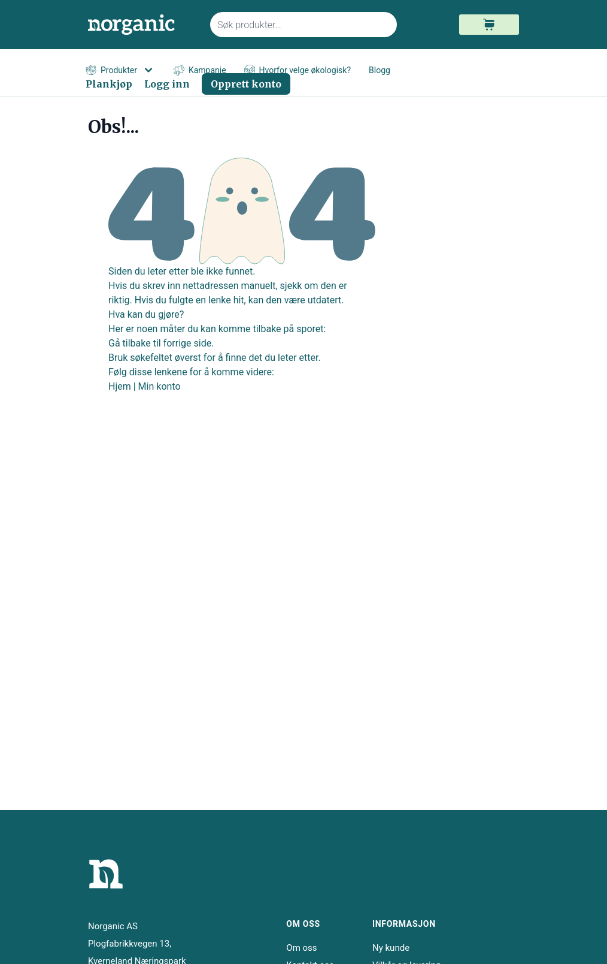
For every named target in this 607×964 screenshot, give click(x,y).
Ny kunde (390, 947)
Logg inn (167, 84)
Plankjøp (109, 84)
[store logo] (142, 24)
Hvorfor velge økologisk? (297, 70)
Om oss (301, 947)
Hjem (119, 386)
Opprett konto (246, 84)
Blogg (379, 70)
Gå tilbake (129, 343)
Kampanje (200, 70)
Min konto (159, 386)
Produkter (121, 70)
